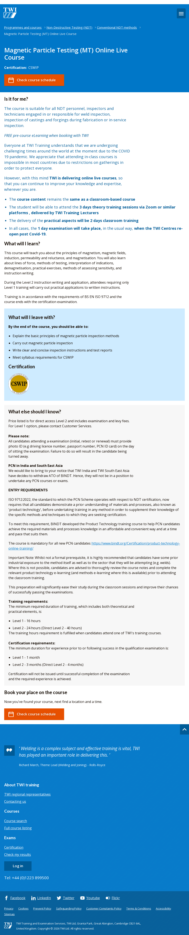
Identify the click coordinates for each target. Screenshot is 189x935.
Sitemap (9, 914)
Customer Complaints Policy (104, 908)
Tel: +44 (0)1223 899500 (26, 877)
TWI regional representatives (27, 794)
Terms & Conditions (138, 908)
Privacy (8, 908)
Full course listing (18, 828)
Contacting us (15, 801)
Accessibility (163, 908)
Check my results (17, 854)
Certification (13, 847)
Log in (18, 865)
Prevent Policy (42, 908)
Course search (15, 821)
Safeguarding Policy (69, 908)
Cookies (23, 908)
